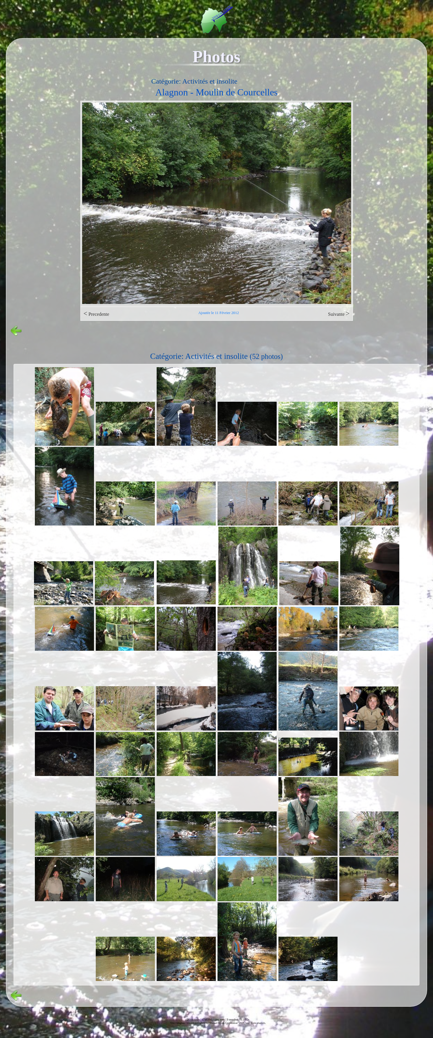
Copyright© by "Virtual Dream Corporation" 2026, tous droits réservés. (229, 1022)
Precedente (96, 313)
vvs (188, 1022)
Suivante (339, 313)
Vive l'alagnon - (178, 1022)
